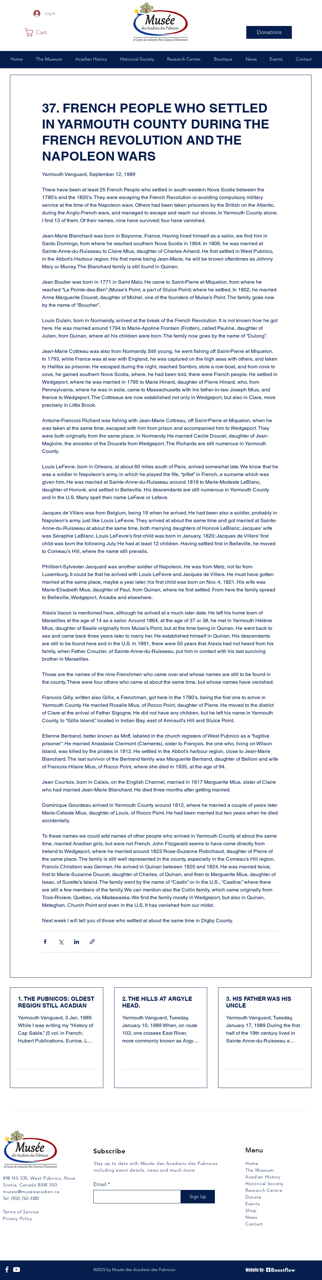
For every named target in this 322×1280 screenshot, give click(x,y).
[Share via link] (92, 942)
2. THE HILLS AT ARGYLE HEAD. (157, 1002)
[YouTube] (17, 1270)
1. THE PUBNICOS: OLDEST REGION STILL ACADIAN (56, 1002)
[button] (40, 32)
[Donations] (269, 32)
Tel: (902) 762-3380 (21, 1198)
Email (99, 1184)
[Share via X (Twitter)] (61, 942)
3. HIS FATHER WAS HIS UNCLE (258, 1002)
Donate (253, 1197)
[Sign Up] (198, 1196)
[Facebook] (7, 1270)
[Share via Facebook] (45, 942)
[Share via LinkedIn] (76, 942)
